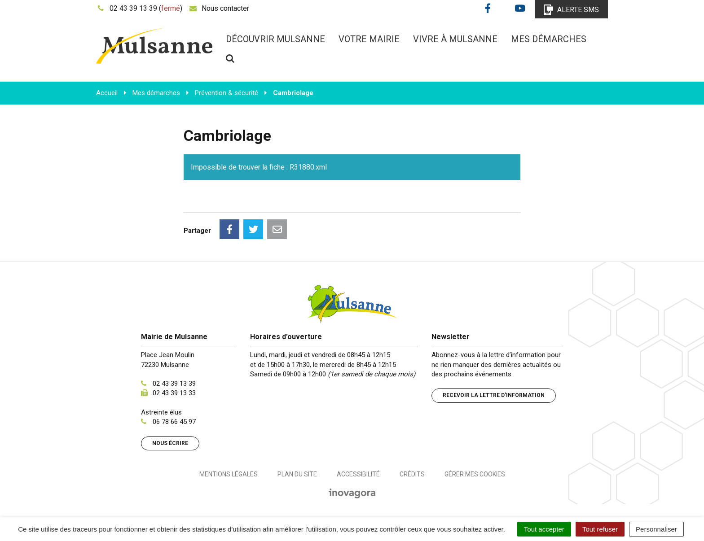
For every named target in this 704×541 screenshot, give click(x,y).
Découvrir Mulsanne (275, 39)
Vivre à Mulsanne (455, 39)
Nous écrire (170, 443)
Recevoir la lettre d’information (494, 395)
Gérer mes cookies (474, 474)
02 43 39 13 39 (174, 384)
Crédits (412, 474)
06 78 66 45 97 (174, 422)
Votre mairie (369, 39)
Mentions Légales (228, 474)
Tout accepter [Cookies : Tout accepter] (544, 529)
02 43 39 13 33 (174, 393)
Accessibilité (358, 474)
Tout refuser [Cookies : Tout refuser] (600, 529)
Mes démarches (548, 39)
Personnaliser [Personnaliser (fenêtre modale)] (656, 529)
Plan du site (297, 474)
